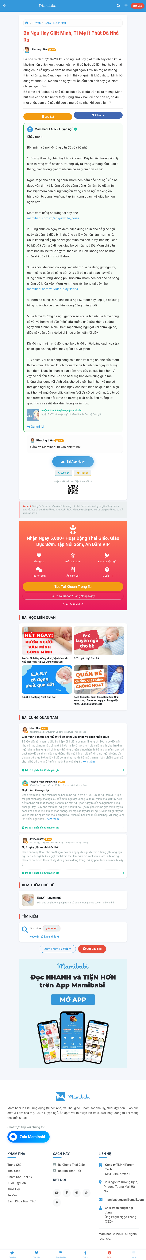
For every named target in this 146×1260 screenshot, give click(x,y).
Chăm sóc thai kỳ (19, 1177)
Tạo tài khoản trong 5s (73, 587)
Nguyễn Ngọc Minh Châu (47, 781)
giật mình (51, 928)
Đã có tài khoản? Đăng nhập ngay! (73, 596)
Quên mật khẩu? (73, 604)
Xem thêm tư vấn (57, 949)
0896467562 (40, 839)
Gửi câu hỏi (92, 949)
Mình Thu (38, 728)
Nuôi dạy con (16, 1183)
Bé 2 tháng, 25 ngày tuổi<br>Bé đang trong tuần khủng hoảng (57, 732)
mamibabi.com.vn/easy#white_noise (53, 218)
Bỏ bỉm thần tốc (67, 1171)
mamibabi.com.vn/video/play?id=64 (52, 289)
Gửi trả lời (35, 426)
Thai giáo (13, 1171)
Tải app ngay (73, 461)
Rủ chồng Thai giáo (69, 1165)
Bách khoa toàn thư (21, 1201)
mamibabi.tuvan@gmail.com (124, 1199)
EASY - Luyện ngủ (55, 22)
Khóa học (14, 1189)
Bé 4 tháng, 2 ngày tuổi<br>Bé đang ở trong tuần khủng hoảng (57, 785)
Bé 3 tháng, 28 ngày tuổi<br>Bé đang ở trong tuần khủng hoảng (58, 842)
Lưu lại (48, 116)
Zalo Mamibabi (27, 1137)
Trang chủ (14, 1165)
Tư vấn (36, 22)
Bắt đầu (137, 5)
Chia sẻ (98, 115)
